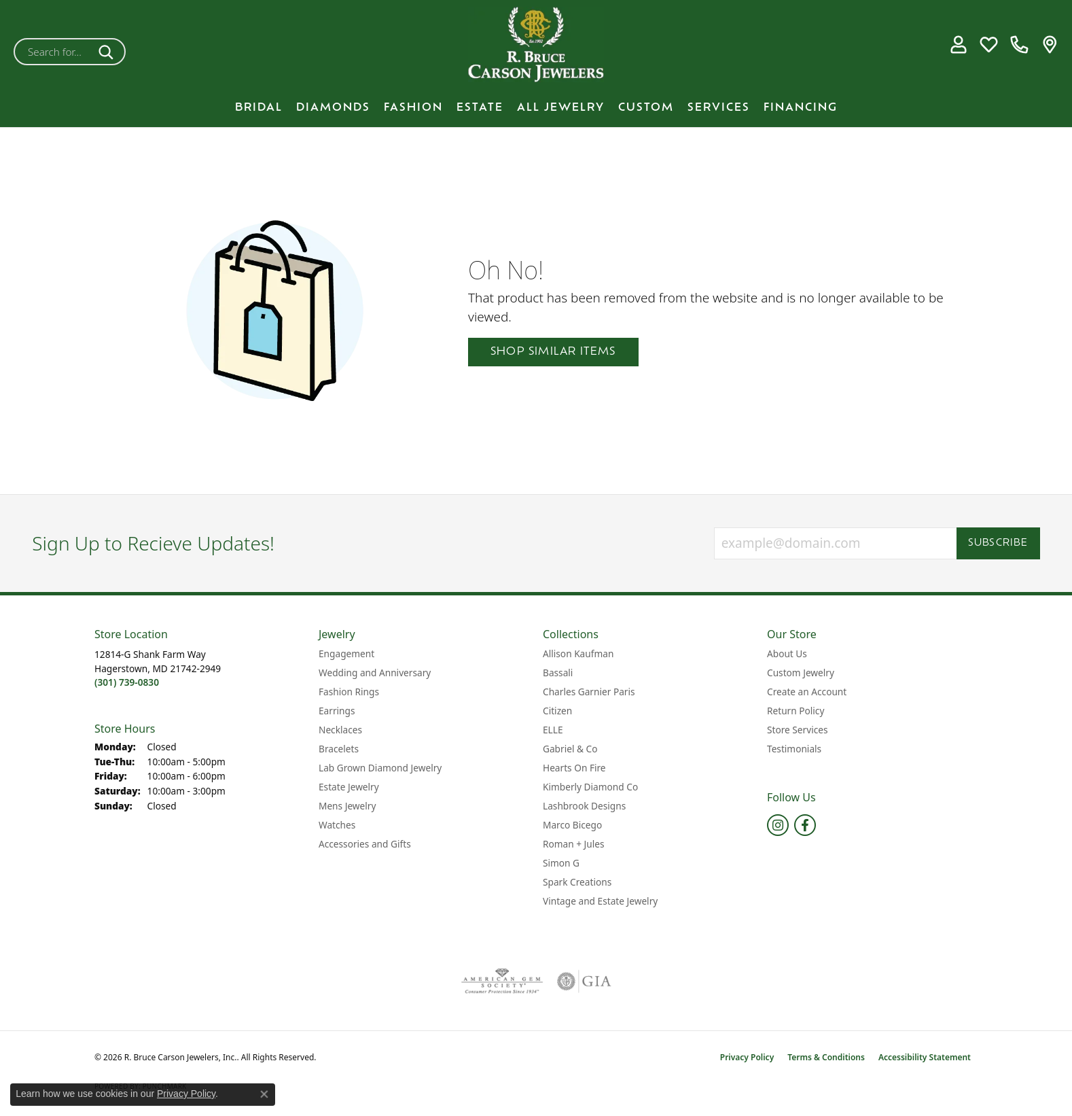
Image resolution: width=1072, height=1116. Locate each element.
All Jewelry (561, 108)
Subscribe (998, 543)
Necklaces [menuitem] (340, 729)
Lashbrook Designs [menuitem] (584, 805)
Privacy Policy (747, 1057)
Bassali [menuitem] (558, 672)
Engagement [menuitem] (346, 653)
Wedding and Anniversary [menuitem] (375, 672)
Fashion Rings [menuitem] (349, 691)
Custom (646, 108)
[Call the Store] (126, 682)
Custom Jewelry (800, 672)
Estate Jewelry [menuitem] (349, 786)
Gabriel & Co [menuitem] (570, 748)
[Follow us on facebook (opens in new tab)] (805, 825)
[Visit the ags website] (502, 981)
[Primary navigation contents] (536, 108)
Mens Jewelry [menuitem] (347, 805)
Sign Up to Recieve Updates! (153, 543)
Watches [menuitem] (337, 824)
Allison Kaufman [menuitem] (578, 653)
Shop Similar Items (553, 352)
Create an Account (806, 691)
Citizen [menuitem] (557, 710)
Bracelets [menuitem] (339, 748)
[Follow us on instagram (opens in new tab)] (778, 825)
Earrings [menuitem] (337, 710)
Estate (480, 108)
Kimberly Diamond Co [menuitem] (590, 786)
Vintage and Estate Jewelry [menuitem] (600, 900)
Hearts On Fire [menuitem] (574, 767)
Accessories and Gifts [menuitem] (365, 843)
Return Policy (795, 710)
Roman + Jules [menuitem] (574, 843)
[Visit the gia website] (584, 981)
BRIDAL (259, 108)
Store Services (797, 729)
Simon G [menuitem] (561, 862)
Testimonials (794, 748)
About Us (787, 653)
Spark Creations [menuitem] (577, 881)
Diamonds (333, 108)
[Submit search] (108, 51)
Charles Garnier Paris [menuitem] (589, 691)
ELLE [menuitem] (553, 729)
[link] (1019, 44)
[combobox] (53, 51)
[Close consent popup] (264, 1094)
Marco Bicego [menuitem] (572, 824)
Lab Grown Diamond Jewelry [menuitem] (380, 767)
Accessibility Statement (924, 1057)
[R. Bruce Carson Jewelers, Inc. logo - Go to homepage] (536, 44)
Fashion (413, 108)
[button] (958, 44)
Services (718, 108)
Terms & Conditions (826, 1057)
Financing (801, 108)
